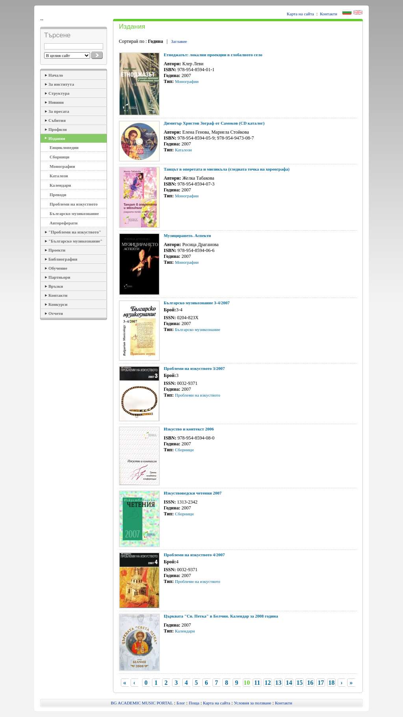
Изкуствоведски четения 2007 (193, 493)
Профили (57, 129)
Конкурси (57, 304)
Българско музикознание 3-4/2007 (197, 302)
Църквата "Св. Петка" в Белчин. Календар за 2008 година (221, 616)
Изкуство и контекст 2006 (189, 429)
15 (299, 682)
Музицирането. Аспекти (187, 235)
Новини (56, 102)
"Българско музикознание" (75, 241)
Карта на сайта (300, 13)
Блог (181, 702)
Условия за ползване (252, 702)
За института (61, 84)
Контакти (328, 13)
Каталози (59, 175)
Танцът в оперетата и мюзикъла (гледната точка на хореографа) (227, 169)
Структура (59, 93)
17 (321, 682)
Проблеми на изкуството (74, 204)
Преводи (58, 194)
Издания (56, 138)
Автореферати (64, 223)
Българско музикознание (74, 213)
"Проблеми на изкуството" (74, 232)
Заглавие (179, 41)
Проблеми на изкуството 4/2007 (194, 554)
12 (267, 682)
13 (278, 682)
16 (310, 682)
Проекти (56, 250)
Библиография (62, 259)
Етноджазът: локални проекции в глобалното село (213, 54)
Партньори (59, 277)
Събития (57, 120)
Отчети (55, 313)
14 (289, 682)
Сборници (59, 156)
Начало (55, 75)
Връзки (55, 286)
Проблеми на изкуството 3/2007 (194, 368)
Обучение (57, 268)
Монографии (62, 166)
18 (331, 682)
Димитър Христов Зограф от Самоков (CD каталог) (214, 123)
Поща (194, 702)
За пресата (58, 111)
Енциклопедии (64, 147)
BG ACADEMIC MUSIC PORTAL (142, 702)
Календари (60, 185)
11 (257, 682)
